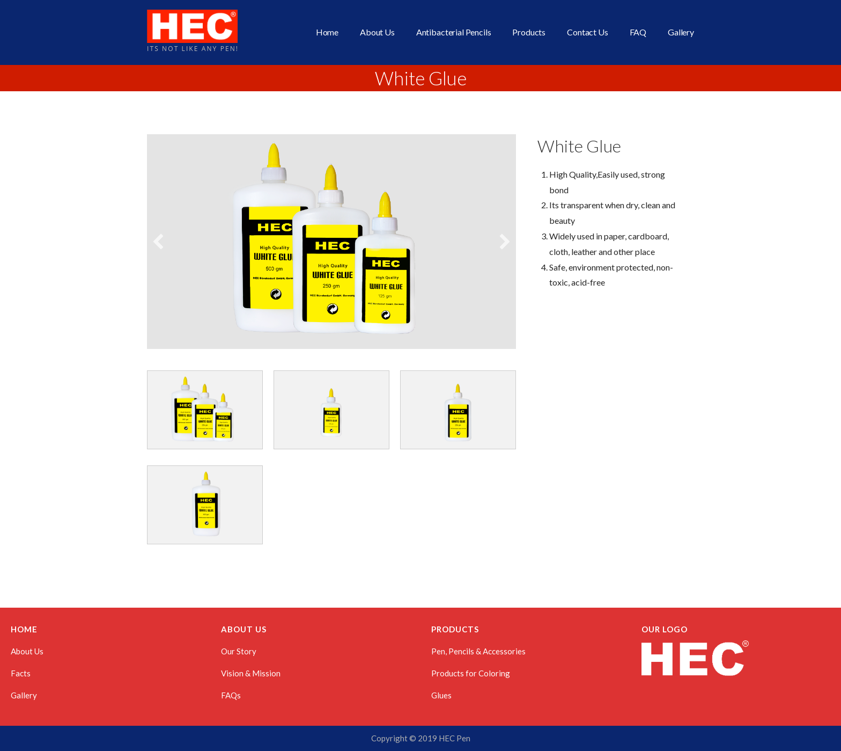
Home (327, 32)
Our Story (238, 651)
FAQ (638, 32)
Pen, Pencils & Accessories (478, 651)
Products (528, 32)
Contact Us (587, 32)
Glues (441, 695)
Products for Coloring (470, 673)
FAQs (231, 695)
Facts (21, 673)
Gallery (681, 32)
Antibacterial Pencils (453, 32)
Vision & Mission (251, 673)
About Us (377, 32)
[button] (158, 241)
